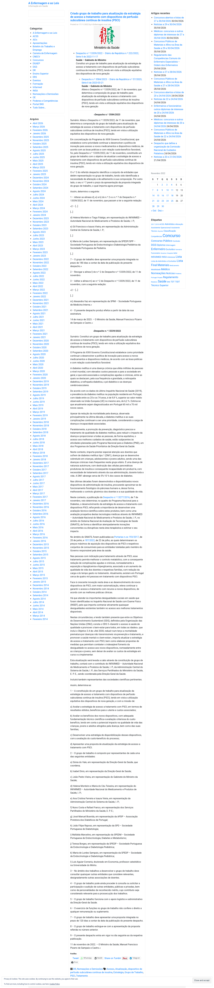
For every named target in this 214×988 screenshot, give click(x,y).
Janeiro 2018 (39, 459)
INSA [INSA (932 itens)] (164, 257)
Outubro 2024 (39, 184)
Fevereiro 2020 (40, 374)
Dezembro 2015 (41, 544)
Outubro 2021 (39, 306)
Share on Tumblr (112, 958)
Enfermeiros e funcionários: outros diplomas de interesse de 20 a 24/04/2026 (168, 109)
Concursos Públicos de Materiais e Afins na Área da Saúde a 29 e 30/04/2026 (168, 45)
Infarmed (37, 87)
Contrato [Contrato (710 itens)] (176, 241)
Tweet (76, 958)
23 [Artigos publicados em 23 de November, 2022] (163, 201)
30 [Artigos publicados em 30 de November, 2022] (163, 206)
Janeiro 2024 (39, 215)
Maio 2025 (38, 160)
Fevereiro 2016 (40, 537)
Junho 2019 (39, 401)
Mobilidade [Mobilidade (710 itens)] (156, 269)
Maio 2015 (38, 568)
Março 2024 (39, 208)
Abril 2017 (38, 490)
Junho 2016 (39, 524)
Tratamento (82, 975)
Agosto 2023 (39, 232)
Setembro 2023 (40, 228)
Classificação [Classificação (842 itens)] (170, 231)
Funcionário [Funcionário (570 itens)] (155, 253)
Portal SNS (38, 104)
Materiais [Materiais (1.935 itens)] (163, 265)
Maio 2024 (38, 201)
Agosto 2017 (39, 476)
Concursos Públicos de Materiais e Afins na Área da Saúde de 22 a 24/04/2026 (168, 133)
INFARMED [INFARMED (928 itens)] (156, 257)
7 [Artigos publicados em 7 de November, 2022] (152, 190)
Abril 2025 (38, 164)
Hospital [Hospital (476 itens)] (170, 253)
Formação (38, 83)
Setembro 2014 (40, 595)
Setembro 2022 (40, 269)
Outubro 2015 (39, 551)
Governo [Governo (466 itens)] (164, 253)
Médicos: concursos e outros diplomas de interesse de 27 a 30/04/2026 (169, 34)
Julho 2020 (38, 357)
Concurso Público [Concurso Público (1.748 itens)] (161, 240)
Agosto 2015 (39, 558)
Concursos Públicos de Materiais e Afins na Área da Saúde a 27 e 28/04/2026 (168, 82)
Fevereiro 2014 (40, 619)
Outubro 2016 (39, 510)
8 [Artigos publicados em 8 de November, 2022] (157, 190)
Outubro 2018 (39, 429)
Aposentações (40, 43)
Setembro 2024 (40, 188)
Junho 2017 (39, 483)
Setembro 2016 (40, 514)
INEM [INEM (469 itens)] (175, 253)
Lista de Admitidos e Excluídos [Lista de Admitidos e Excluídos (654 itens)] (163, 261)
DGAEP (36, 63)
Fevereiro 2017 (40, 497)
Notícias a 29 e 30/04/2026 (168, 24)
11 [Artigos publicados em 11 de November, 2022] (172, 190)
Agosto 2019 (39, 395)
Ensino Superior (41, 73)
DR (34, 70)
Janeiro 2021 (39, 337)
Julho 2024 (38, 194)
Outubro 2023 (39, 225)
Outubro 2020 (39, 347)
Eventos (37, 80)
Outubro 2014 (39, 592)
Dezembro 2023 (41, 218)
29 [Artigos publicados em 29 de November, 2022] (158, 206)
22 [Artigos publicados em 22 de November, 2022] (158, 201)
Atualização (121, 969)
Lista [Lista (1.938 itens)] (179, 256)
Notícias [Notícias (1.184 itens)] (170, 273)
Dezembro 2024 (41, 177)
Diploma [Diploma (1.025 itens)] (161, 245)
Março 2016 (39, 534)
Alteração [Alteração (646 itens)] (179, 224)
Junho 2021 (39, 320)
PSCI (72, 975)
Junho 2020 (39, 361)
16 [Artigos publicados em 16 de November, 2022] (163, 195)
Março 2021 (39, 330)
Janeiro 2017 (39, 500)
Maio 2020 (38, 364)
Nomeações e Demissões (46, 94)
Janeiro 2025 (39, 174)
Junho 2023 (39, 238)
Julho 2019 (38, 398)
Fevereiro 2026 (40, 130)
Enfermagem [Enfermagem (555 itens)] (170, 245)
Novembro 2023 (41, 221)
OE (34, 97)
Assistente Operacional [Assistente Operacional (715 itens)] (161, 228)
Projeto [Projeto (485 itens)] (160, 277)
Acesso (110, 969)
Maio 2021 (38, 323)
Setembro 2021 (40, 310)
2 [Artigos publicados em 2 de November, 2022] (162, 185)
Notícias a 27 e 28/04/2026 (168, 72)
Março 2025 (39, 167)
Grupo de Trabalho (134, 972)
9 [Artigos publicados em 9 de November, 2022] (162, 190)
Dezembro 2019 (41, 381)
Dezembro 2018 (41, 422)
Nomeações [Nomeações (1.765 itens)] (158, 273)
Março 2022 (39, 289)
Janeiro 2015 (39, 581)
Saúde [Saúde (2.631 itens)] (162, 281)
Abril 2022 (38, 286)
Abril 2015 (38, 571)
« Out (153, 210)
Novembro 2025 (41, 140)
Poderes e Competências (45, 100)
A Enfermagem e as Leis (43, 3)
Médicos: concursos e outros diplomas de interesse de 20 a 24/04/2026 (169, 123)
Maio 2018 (38, 446)
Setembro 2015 (40, 554)
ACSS (35, 36)
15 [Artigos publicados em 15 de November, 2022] (158, 195)
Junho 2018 (39, 442)
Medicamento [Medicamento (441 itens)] (174, 265)
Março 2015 (39, 575)
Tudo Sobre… (39, 107)
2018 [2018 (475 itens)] (157, 224)
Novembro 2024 (41, 181)
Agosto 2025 (39, 150)
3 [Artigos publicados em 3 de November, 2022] (167, 185)
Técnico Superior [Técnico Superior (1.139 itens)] (160, 285)
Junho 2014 (39, 605)
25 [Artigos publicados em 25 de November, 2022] (172, 201)
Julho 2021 (38, 317)
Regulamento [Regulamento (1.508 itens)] (170, 277)
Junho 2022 (39, 279)
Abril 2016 (38, 531)
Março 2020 (39, 371)
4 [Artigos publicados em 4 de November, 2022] (171, 185)
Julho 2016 (38, 520)
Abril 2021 (38, 327)
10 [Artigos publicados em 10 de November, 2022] (167, 190)
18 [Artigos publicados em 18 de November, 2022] (172, 195)
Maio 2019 (38, 405)
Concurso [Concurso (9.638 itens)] (171, 235)
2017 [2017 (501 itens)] (153, 224)
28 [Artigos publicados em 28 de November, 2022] (153, 206)
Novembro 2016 (41, 507)
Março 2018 (39, 452)
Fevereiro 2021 (40, 334)
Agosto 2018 (39, 435)
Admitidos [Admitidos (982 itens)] (170, 224)
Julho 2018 (38, 439)
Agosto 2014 (39, 598)
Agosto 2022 (39, 272)
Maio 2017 (38, 486)
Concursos (38, 60)
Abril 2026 (38, 123)
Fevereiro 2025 (40, 171)
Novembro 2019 (41, 384)
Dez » (160, 210)
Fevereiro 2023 (40, 252)
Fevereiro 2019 (40, 415)
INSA (35, 90)
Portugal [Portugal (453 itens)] (154, 277)
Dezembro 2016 (41, 503)
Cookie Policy (55, 984)
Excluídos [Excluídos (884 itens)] (170, 249)
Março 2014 (39, 615)
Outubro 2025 (39, 143)
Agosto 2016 (39, 517)
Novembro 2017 (41, 466)
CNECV (36, 56)
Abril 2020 (38, 368)
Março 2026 (39, 126)
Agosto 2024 (39, 191)
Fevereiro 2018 (40, 456)
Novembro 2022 (41, 262)
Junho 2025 (39, 157)
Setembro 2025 (40, 147)
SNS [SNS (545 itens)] (168, 282)
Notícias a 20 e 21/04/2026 (168, 157)
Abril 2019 (38, 408)
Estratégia (118, 972)
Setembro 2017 (40, 473)
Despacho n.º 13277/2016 (116, 497)
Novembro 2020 (41, 344)
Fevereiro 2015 (40, 578)
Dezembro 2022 (41, 259)
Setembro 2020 (40, 351)
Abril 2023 (38, 245)
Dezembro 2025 (41, 137)
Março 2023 (39, 249)
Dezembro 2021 (41, 300)
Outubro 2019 (39, 388)
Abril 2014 (38, 612)
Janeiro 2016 (39, 541)
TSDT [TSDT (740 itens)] (177, 282)
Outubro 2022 (39, 266)
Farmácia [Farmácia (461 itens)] (178, 249)
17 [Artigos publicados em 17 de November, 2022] (167, 195)
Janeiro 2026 (39, 133)
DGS (35, 67)
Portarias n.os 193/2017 (126, 537)
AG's (35, 39)
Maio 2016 (38, 527)
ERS (35, 77)
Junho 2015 (39, 564)
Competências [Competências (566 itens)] (156, 236)
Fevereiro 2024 (40, 211)
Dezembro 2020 (41, 340)
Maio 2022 (38, 283)
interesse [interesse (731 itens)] (171, 257)
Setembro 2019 (40, 391)
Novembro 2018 (41, 425)
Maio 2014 (38, 609)
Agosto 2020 (39, 354)
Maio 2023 (38, 242)
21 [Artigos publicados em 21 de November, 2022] (153, 201)
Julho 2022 (38, 276)
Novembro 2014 (41, 588)
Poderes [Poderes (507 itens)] (178, 274)
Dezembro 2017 (41, 463)
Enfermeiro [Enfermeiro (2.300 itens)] (158, 249)
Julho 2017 (38, 480)
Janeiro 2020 (39, 378)
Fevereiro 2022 (40, 293)
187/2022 (90, 540)
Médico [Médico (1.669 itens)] (165, 269)
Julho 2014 (38, 602)
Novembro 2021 (41, 303)
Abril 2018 (38, 449)
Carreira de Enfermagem (45, 53)
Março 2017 (39, 493)
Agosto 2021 (39, 313)
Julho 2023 (38, 235)
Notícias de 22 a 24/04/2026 (168, 99)
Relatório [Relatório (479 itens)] (154, 282)
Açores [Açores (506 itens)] (160, 231)
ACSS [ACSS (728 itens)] (161, 224)
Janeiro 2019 (39, 418)
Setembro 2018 (40, 432)
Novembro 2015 (41, 547)
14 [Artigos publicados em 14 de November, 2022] (153, 195)
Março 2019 (39, 412)
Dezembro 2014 (41, 585)
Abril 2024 (38, 204)
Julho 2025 (38, 154)
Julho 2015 (38, 561)
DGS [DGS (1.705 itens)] (153, 245)
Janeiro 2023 (39, 255)
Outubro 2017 (39, 469)
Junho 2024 (39, 198)
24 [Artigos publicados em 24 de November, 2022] (167, 201)
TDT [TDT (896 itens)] (172, 281)
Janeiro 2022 (39, 296)
